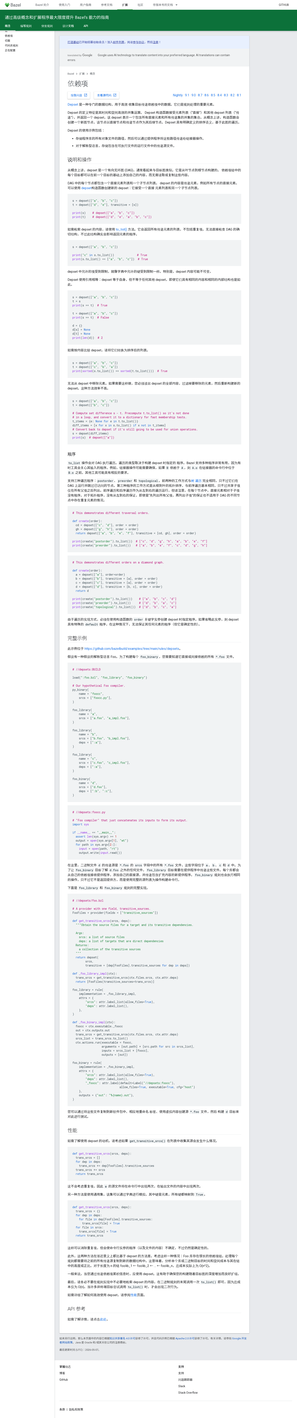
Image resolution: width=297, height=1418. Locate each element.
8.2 (232, 95)
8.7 (200, 95)
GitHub (284, 4)
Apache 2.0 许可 (185, 1338)
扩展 (82, 73)
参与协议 (138, 42)
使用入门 (64, 4)
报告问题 (79, 95)
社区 (140, 4)
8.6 (206, 95)
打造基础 (73, 42)
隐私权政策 (76, 1409)
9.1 (187, 95)
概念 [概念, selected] (8, 26)
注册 (155, 42)
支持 (181, 1373)
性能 (133, 1295)
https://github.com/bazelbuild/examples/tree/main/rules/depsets (132, 649)
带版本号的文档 (163, 4)
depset (86, 188)
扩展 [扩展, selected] (125, 4)
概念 (92, 73)
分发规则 (47, 26)
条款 (62, 1409)
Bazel (71, 73)
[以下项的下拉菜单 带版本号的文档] (178, 5)
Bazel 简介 (42, 4)
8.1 (239, 95)
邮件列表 (118, 42)
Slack (181, 1386)
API (86, 26)
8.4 (219, 95)
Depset (73, 104)
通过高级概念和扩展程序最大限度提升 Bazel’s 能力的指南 (57, 17)
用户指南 (85, 4)
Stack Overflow (188, 1392)
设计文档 (68, 26)
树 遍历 (196, 481)
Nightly (178, 95)
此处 (103, 1319)
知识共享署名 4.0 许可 (122, 1338)
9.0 (194, 95)
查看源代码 (107, 95)
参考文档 (106, 4)
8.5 (213, 95)
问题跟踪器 (185, 1379)
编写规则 (26, 26)
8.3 (226, 95)
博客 (62, 1373)
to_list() (121, 229)
